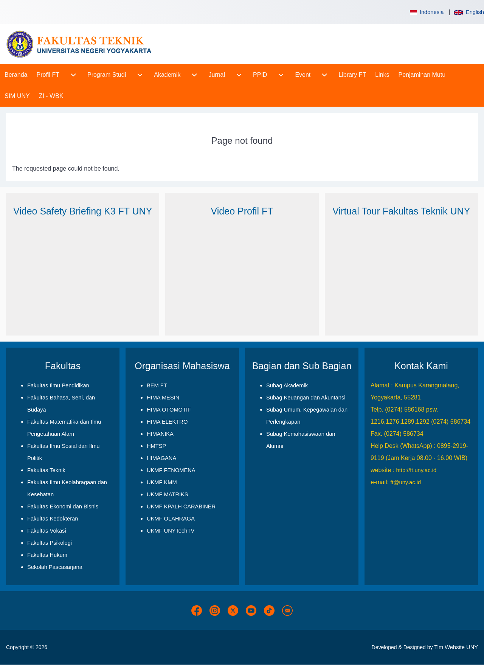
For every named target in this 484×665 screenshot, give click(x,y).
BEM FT (157, 385)
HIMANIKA (160, 434)
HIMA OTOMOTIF (169, 410)
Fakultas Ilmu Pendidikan (58, 385)
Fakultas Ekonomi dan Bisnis (62, 506)
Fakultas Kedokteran (52, 519)
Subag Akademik (287, 385)
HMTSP (156, 446)
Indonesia (426, 12)
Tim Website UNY (456, 647)
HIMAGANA (161, 458)
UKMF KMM (162, 482)
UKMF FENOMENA (171, 470)
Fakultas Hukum (47, 555)
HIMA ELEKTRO (167, 422)
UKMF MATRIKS (167, 494)
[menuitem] (16, 74)
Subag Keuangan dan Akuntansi (305, 398)
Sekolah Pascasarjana (54, 567)
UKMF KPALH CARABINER (181, 506)
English (469, 12)
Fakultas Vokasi (46, 531)
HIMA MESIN (163, 398)
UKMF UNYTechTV (170, 531)
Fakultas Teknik (46, 470)
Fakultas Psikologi (49, 543)
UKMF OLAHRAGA (171, 519)
